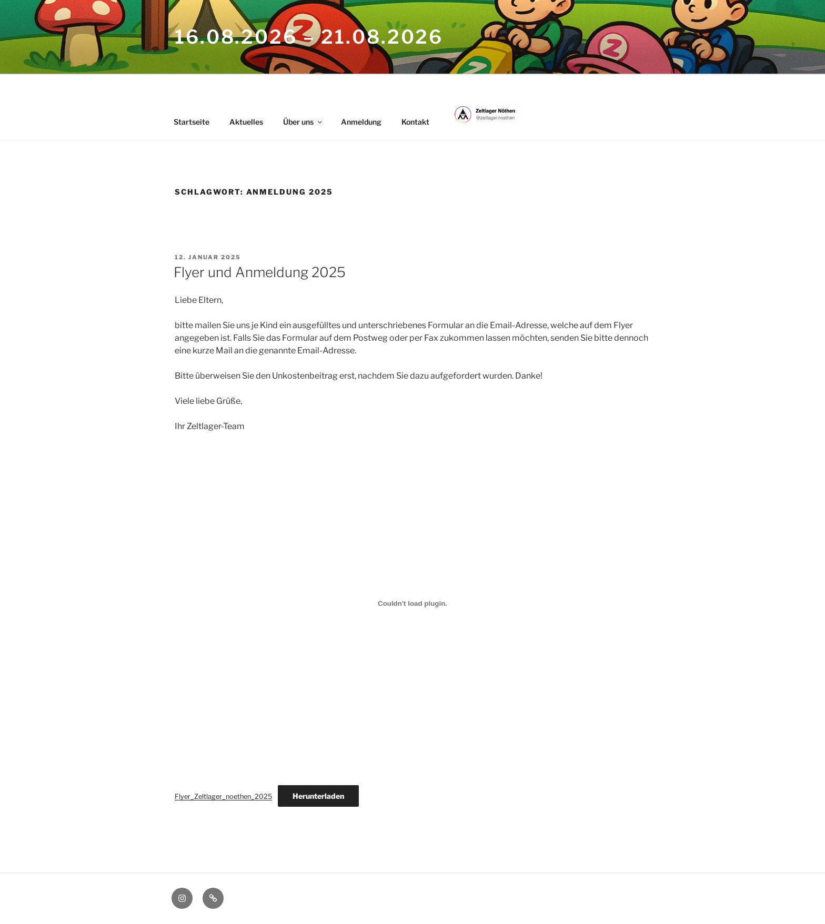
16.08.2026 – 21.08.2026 (309, 36)
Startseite (191, 121)
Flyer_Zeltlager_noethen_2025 (223, 796)
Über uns (303, 121)
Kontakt (415, 121)
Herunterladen (318, 795)
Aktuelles (246, 121)
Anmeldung (361, 121)
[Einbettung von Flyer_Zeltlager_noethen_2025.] (412, 603)
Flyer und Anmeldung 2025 (260, 272)
